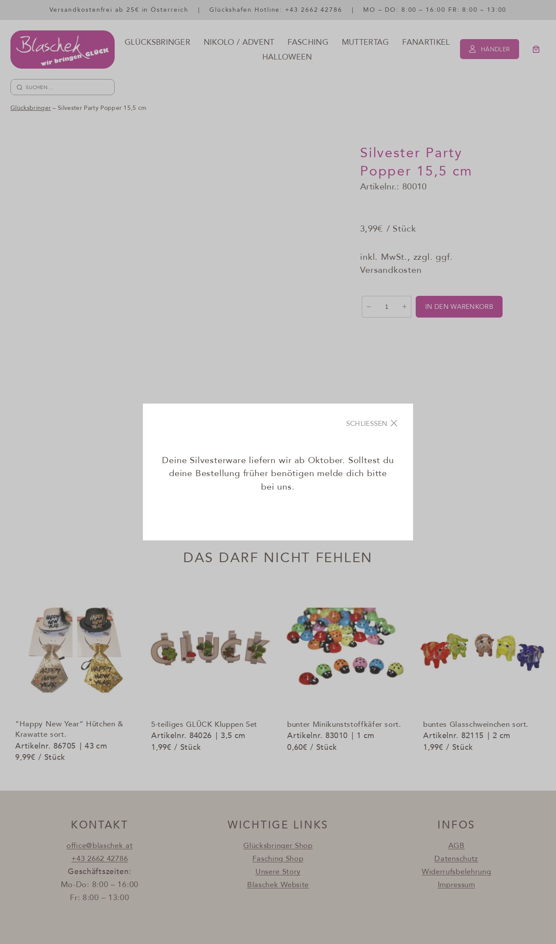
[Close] (372, 423)
